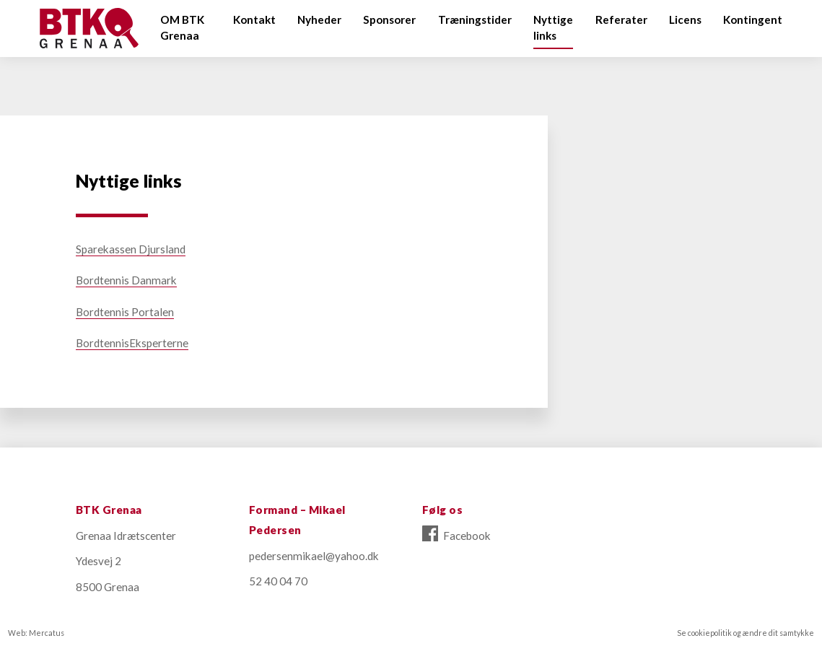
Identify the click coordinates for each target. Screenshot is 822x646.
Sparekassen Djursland (130, 249)
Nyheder (319, 19)
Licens (685, 19)
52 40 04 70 (278, 581)
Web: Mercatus (36, 632)
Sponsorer (389, 19)
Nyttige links (553, 28)
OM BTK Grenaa (182, 28)
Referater (621, 19)
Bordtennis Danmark (126, 280)
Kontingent (752, 19)
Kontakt (254, 19)
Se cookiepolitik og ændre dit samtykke (745, 632)
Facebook (456, 535)
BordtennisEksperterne (132, 342)
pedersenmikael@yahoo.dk (314, 555)
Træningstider (475, 19)
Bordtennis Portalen (125, 311)
